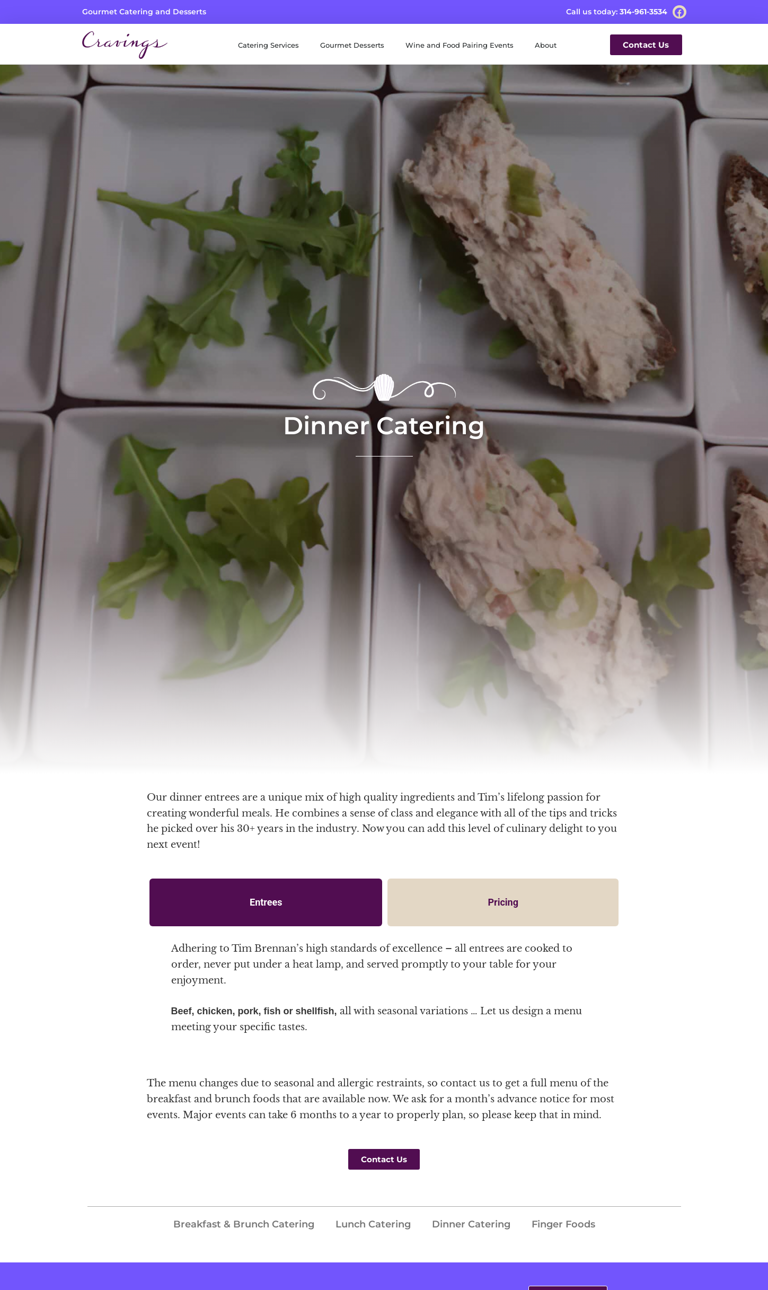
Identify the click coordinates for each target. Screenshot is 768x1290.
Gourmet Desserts (352, 45)
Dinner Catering (471, 1224)
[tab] (265, 902)
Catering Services (268, 45)
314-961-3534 (643, 11)
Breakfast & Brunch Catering (243, 1224)
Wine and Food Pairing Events (459, 45)
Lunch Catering (373, 1224)
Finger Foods (563, 1224)
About (546, 45)
